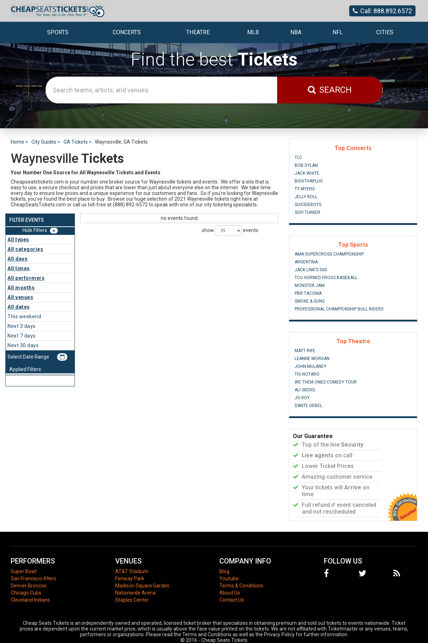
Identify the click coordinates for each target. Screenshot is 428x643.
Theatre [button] (198, 32)
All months (21, 287)
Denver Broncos (28, 585)
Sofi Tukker (307, 212)
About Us (229, 593)
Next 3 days (21, 326)
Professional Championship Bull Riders (339, 309)
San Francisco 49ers (33, 578)
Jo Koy (302, 397)
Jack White (307, 173)
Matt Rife (305, 350)
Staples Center (132, 600)
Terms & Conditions (241, 585)
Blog (224, 571)
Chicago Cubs (26, 593)
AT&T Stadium (131, 571)
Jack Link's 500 (311, 269)
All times (18, 268)
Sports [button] (57, 32)
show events (230, 230)
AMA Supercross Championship (329, 254)
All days (17, 259)
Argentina (306, 261)
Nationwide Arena (135, 593)
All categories (25, 249)
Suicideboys (308, 204)
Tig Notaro (307, 374)
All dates (18, 307)
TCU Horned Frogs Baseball (326, 277)
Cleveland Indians (30, 600)
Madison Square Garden (142, 585)
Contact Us (231, 600)
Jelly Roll (306, 196)
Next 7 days (21, 336)
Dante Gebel (308, 405)
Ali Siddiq (305, 389)
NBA (295, 32)
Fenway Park (129, 578)
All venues (20, 297)
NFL (337, 32)
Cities (384, 32)
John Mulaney (310, 366)
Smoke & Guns (310, 301)
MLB (253, 32)
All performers (26, 278)
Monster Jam (310, 285)
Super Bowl (23, 571)
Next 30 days (23, 345)
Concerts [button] (127, 32)
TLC (298, 157)
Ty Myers (305, 188)
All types (18, 239)
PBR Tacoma (308, 293)
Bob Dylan (306, 165)
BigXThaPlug (309, 181)
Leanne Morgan (312, 358)
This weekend (24, 316)
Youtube (229, 578)
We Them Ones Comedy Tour (326, 382)
